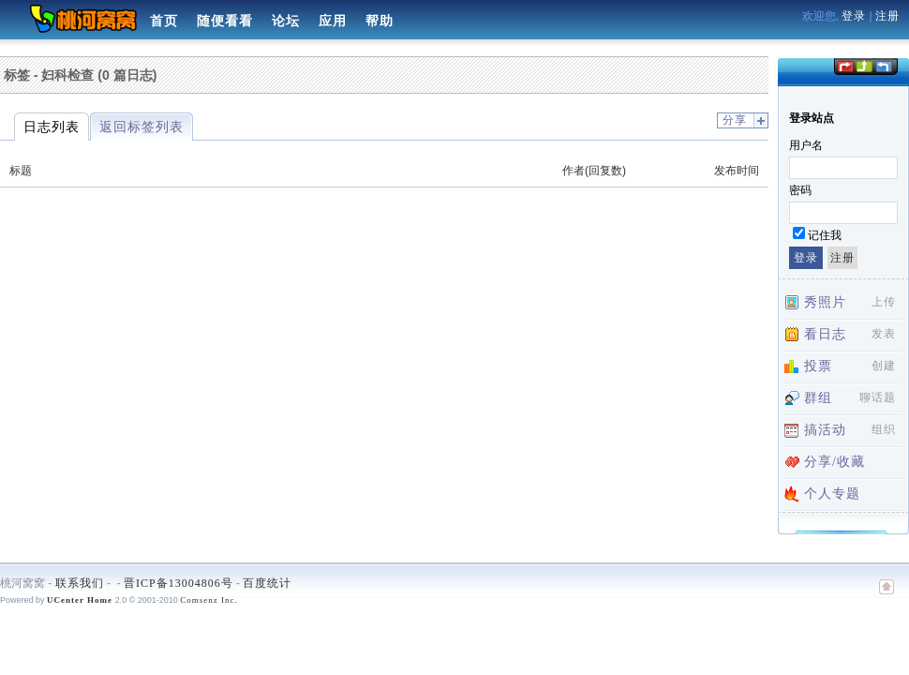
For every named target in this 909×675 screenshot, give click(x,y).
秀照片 (825, 302)
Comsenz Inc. (209, 600)
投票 (818, 366)
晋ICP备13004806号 (178, 583)
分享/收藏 (834, 462)
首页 (164, 21)
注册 (887, 15)
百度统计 (267, 583)
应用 (333, 21)
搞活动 (825, 430)
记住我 (825, 235)
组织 (884, 429)
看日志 (825, 334)
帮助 (379, 21)
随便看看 (225, 21)
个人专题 (832, 494)
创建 (884, 365)
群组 (818, 398)
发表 (884, 333)
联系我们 (79, 583)
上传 (884, 301)
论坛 (286, 21)
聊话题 (877, 397)
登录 (854, 15)
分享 (735, 120)
